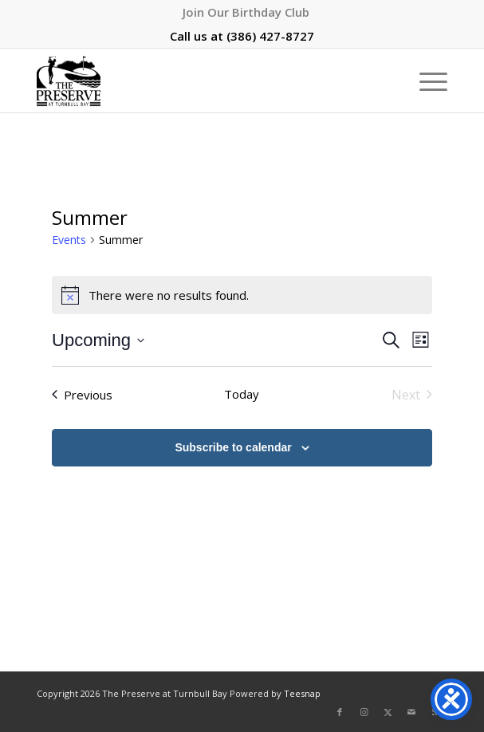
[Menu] (425, 80)
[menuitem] (246, 12)
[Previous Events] (82, 394)
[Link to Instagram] (364, 712)
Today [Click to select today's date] (241, 394)
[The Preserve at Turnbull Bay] (201, 80)
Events (69, 239)
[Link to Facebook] (340, 712)
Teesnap (302, 693)
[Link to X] (387, 712)
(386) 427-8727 (270, 36)
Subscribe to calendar (233, 447)
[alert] (242, 295)
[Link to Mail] (411, 712)
